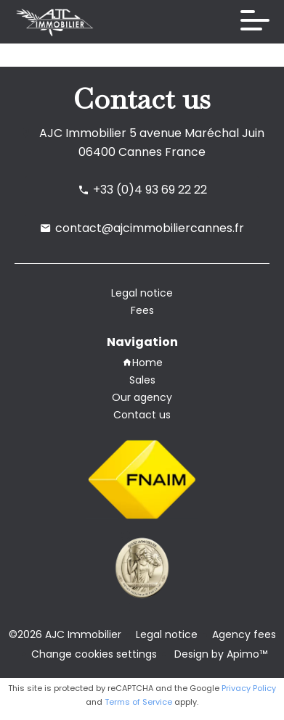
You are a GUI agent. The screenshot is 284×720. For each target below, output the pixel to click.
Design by (219, 654)
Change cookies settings (94, 654)
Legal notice (167, 634)
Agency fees (244, 634)
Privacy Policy (249, 688)
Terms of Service (138, 702)
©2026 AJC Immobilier (65, 634)
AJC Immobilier (82, 133)
